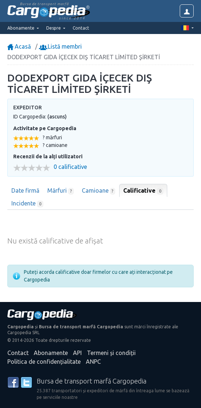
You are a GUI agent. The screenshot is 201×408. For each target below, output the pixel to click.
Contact (81, 28)
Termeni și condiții (111, 353)
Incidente (27, 203)
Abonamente (51, 353)
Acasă (19, 46)
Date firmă (25, 190)
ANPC (93, 361)
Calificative (143, 190)
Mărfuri (60, 190)
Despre (54, 28)
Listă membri (61, 46)
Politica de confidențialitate (44, 361)
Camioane (99, 190)
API (77, 353)
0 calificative (70, 167)
